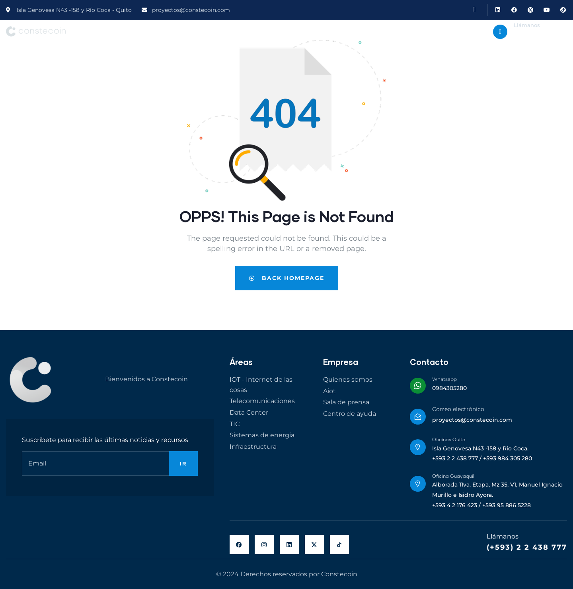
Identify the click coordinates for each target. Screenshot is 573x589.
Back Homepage (286, 278)
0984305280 (449, 388)
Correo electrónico (458, 409)
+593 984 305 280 (538, 37)
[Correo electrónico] (418, 417)
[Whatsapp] (418, 386)
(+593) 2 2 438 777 (527, 547)
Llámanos (527, 25)
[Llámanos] (500, 32)
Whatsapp (444, 379)
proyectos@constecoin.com (472, 419)
